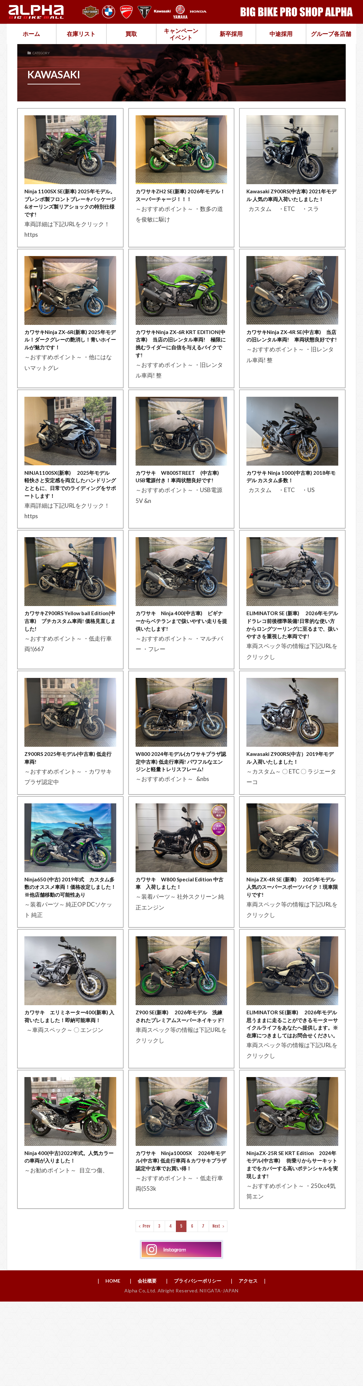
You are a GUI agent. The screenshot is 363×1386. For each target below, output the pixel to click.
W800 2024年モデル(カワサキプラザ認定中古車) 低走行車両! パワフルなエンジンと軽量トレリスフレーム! (181, 808)
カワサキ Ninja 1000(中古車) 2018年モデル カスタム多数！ (291, 489)
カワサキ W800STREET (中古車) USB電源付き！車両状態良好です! (180, 493)
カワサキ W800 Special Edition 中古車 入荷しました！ (180, 934)
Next (216, 1309)
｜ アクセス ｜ (256, 1364)
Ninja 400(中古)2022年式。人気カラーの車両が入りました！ (70, 1236)
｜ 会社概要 (137, 1364)
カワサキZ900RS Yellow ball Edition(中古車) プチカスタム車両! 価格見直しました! (69, 649)
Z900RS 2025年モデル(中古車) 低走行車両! (69, 799)
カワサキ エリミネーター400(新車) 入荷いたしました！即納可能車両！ (70, 1085)
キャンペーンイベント (181, 34)
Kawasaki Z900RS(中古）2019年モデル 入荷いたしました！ (291, 799)
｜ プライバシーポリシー (193, 1364)
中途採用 (281, 33)
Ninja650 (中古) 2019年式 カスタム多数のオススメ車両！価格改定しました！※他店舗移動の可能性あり (70, 943)
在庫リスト (81, 33)
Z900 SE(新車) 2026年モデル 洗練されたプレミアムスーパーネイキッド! (181, 1085)
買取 (131, 33)
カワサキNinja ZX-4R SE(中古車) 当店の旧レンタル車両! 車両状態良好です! (292, 347)
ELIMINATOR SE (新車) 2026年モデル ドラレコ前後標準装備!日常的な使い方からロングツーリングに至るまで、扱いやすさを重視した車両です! (292, 658)
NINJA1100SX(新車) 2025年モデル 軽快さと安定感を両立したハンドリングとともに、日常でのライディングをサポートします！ (70, 503)
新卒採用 (231, 33)
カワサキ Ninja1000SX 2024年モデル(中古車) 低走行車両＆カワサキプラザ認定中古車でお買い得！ (181, 1245)
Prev (146, 1309)
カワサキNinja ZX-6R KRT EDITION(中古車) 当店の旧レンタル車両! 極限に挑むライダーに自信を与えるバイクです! (181, 351)
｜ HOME (99, 1364)
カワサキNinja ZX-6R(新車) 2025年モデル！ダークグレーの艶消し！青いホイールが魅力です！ (68, 347)
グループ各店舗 (331, 33)
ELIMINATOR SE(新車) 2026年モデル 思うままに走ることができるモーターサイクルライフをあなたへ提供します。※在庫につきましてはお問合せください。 (292, 1095)
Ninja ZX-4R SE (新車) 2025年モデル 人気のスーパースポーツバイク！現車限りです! (292, 939)
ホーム (31, 33)
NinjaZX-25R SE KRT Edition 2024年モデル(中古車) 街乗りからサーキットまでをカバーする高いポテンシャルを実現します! (292, 1245)
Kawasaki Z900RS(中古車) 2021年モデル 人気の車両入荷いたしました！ (289, 201)
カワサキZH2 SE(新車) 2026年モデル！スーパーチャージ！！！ (179, 196)
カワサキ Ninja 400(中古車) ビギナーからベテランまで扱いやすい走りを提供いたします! (181, 649)
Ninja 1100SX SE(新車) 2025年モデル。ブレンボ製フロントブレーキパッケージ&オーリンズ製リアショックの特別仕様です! (70, 205)
